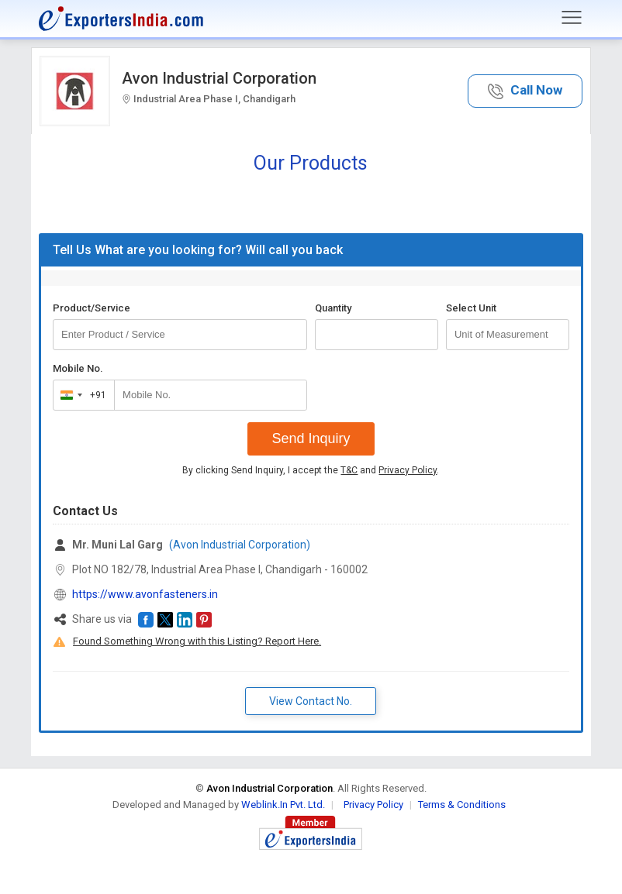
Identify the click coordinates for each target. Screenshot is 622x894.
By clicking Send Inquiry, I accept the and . (310, 470)
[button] (525, 91)
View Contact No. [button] (310, 701)
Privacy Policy (407, 470)
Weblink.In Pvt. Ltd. (283, 804)
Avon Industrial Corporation (219, 78)
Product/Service (91, 308)
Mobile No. (78, 368)
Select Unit (471, 308)
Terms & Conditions (462, 804)
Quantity (333, 308)
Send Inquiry (310, 438)
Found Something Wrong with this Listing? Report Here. (197, 641)
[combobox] (80, 395)
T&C (349, 470)
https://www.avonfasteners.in (145, 594)
